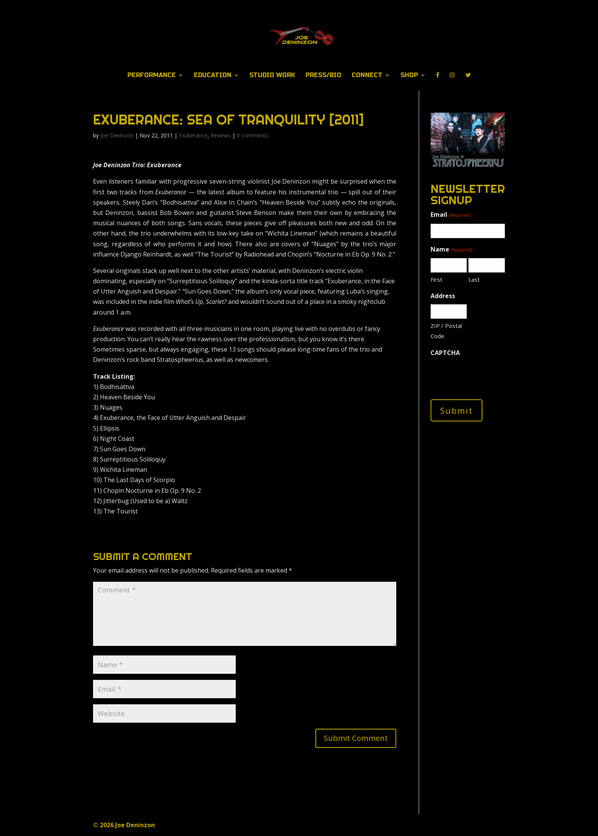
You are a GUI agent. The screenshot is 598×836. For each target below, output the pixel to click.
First (436, 279)
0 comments (252, 135)
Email (451, 215)
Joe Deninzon (116, 135)
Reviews (221, 135)
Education (212, 76)
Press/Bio (323, 76)
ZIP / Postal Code (446, 331)
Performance (151, 76)
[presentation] (489, 376)
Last (474, 279)
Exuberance (193, 135)
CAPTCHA (445, 353)
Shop (409, 76)
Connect (367, 76)
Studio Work (272, 76)
